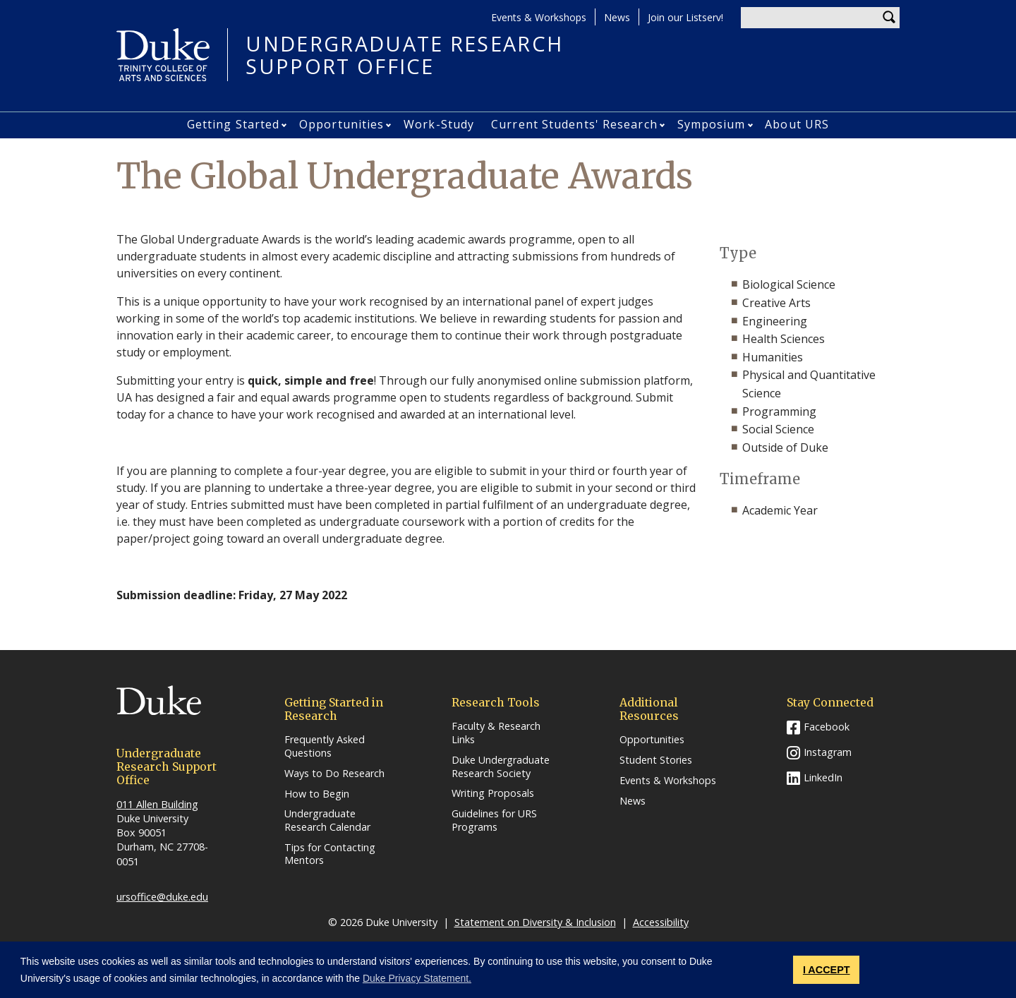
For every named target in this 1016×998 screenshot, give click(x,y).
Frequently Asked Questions (324, 746)
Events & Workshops (538, 17)
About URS (797, 124)
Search (889, 17)
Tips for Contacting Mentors (329, 854)
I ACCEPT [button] (826, 969)
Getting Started (233, 124)
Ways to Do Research (334, 773)
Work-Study (439, 124)
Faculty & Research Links (496, 733)
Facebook (826, 726)
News (617, 17)
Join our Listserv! (685, 17)
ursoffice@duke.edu (162, 896)
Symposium (711, 124)
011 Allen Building (157, 804)
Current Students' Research (574, 124)
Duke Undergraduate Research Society (501, 767)
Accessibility (661, 922)
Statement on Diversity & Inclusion (535, 922)
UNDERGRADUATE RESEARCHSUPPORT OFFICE (404, 54)
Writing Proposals (493, 793)
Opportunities (341, 124)
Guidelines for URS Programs (494, 820)
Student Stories (655, 760)
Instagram (828, 752)
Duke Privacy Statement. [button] (417, 978)
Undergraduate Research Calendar (327, 820)
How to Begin (316, 794)
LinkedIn (823, 777)
